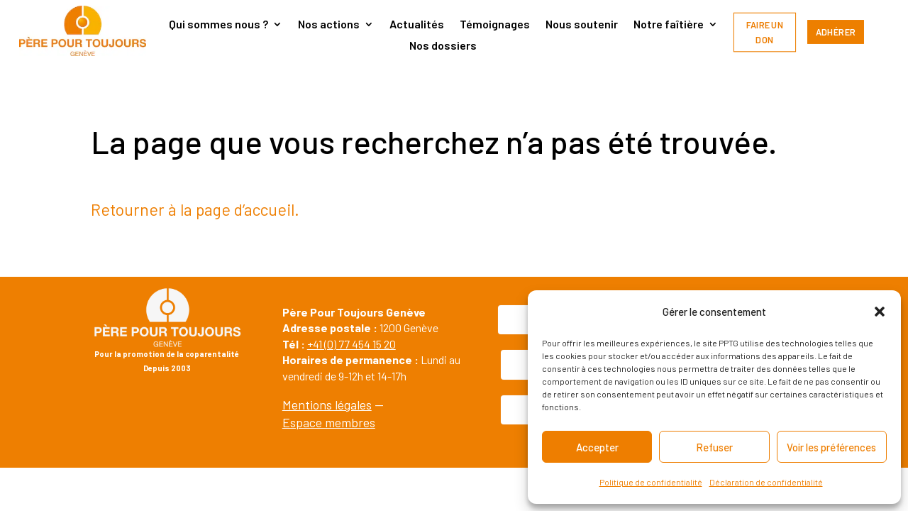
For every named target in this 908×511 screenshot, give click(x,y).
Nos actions (329, 25)
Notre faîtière (668, 25)
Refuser (714, 447)
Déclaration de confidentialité (766, 482)
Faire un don (765, 32)
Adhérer (836, 32)
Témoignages (495, 25)
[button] (880, 311)
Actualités (416, 25)
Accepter (597, 447)
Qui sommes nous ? (218, 25)
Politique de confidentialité (650, 482)
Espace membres (328, 422)
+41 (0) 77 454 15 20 (351, 344)
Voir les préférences (831, 447)
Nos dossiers (443, 46)
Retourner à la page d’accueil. (195, 209)
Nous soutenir (582, 25)
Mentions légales (327, 404)
